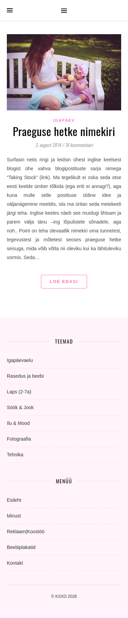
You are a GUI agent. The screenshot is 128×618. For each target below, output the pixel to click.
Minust (14, 516)
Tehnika (15, 454)
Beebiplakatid (21, 547)
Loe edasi (64, 281)
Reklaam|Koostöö (25, 531)
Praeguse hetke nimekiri (64, 131)
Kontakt (15, 563)
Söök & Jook (20, 407)
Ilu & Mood (18, 423)
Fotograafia (19, 439)
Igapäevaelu (20, 360)
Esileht (14, 500)
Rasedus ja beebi (25, 376)
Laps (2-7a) (19, 391)
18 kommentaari (79, 144)
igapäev (64, 120)
